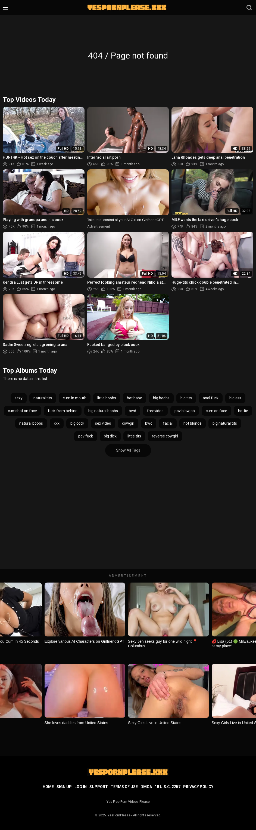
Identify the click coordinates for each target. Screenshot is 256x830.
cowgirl (128, 423)
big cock (77, 423)
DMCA (146, 787)
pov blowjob (184, 411)
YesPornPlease (119, 815)
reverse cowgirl (165, 436)
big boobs (161, 398)
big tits (186, 398)
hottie (243, 411)
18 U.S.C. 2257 (167, 787)
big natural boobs (103, 411)
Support (98, 787)
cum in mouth (74, 398)
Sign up (64, 787)
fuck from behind (62, 411)
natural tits (42, 398)
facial (168, 423)
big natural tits (225, 423)
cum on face (216, 411)
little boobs (106, 398)
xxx (57, 423)
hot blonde (192, 423)
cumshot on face (22, 411)
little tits (134, 436)
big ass (235, 398)
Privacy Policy (198, 787)
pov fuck (85, 436)
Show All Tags (128, 450)
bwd (132, 411)
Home (48, 787)
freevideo (155, 411)
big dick (110, 436)
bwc (148, 423)
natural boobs (31, 423)
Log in (80, 787)
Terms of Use (124, 787)
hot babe (134, 398)
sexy (19, 398)
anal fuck (210, 398)
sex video (103, 423)
